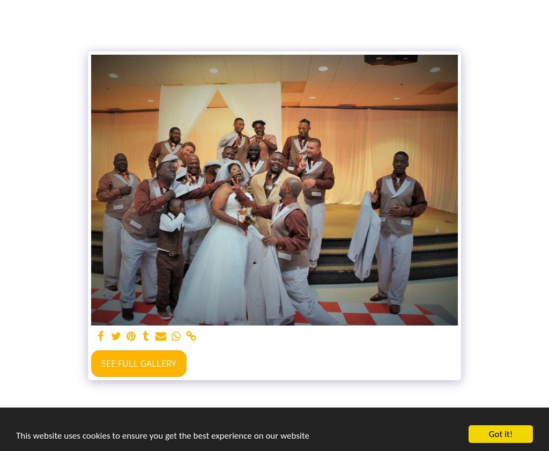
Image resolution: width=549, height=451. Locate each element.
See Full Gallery (138, 363)
